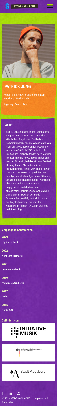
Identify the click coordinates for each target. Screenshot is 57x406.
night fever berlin (10, 242)
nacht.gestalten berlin (13, 282)
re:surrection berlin (11, 269)
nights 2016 (7, 309)
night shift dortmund (12, 255)
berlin (4, 296)
